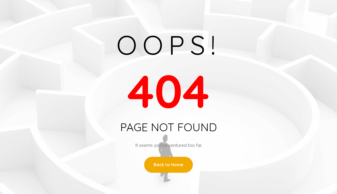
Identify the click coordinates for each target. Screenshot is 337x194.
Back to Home (168, 164)
